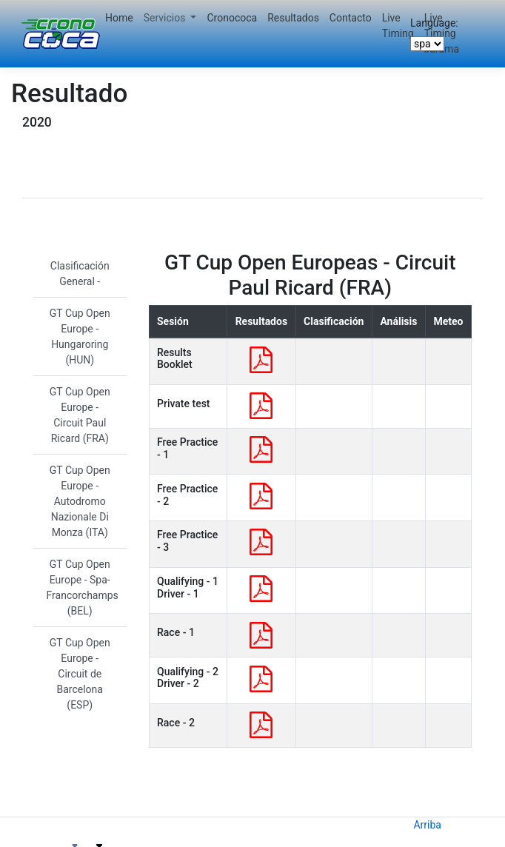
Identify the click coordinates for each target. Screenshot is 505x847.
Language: (434, 23)
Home (119, 18)
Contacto (351, 18)
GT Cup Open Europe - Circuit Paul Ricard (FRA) (80, 415)
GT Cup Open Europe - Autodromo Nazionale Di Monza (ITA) (80, 501)
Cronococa (232, 18)
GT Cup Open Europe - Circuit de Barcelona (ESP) (80, 674)
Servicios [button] (166, 18)
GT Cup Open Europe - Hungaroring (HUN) (80, 336)
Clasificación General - (80, 273)
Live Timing (398, 25)
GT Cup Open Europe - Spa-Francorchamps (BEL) (82, 587)
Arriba (427, 825)
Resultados (293, 18)
